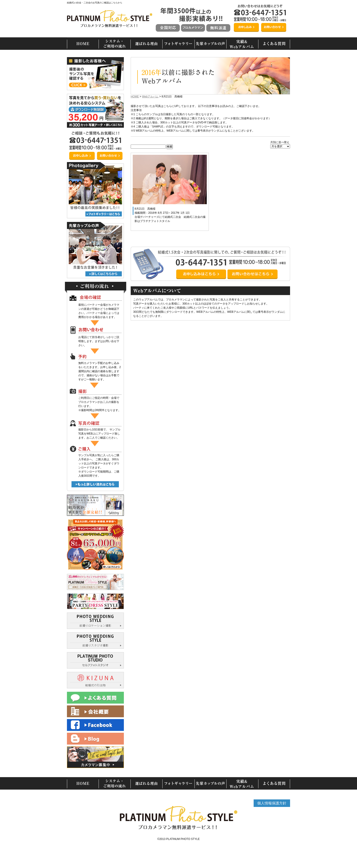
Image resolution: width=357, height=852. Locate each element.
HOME (135, 96)
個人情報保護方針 (271, 803)
